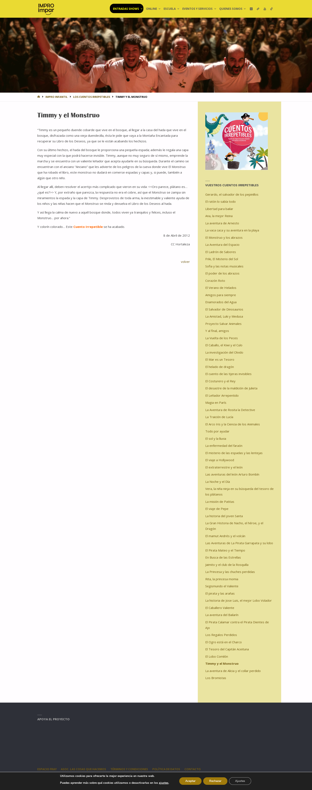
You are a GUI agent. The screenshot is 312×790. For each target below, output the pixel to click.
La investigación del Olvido (224, 352)
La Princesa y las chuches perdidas (230, 572)
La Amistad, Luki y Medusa (224, 316)
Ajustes (241, 781)
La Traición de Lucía (219, 417)
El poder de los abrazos (222, 273)
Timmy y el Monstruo (222, 663)
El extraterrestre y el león (224, 467)
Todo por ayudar (217, 431)
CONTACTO (195, 769)
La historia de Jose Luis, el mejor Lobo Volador (238, 600)
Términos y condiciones (131, 769)
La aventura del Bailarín (221, 615)
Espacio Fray (47, 769)
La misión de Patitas (219, 501)
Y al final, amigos (217, 331)
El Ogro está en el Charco (223, 642)
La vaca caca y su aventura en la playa (232, 230)
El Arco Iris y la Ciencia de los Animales (232, 424)
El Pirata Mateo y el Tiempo (225, 550)
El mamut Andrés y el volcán (225, 536)
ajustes (163, 783)
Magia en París (215, 402)
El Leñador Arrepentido (222, 395)
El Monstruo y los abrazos (224, 237)
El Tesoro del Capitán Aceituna (227, 649)
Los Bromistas (215, 678)
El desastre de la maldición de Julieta (231, 388)
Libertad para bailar (219, 209)
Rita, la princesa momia (221, 579)
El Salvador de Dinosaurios (224, 309)
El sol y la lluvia (215, 438)
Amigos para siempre (220, 295)
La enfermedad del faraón (223, 445)
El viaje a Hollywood (219, 460)
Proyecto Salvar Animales (223, 324)
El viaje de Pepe (216, 509)
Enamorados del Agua (221, 302)
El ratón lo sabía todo (220, 201)
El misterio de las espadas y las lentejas (234, 453)
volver (185, 262)
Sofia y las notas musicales (224, 266)
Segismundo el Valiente (221, 586)
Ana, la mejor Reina (219, 216)
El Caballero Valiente (219, 608)
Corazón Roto (215, 280)
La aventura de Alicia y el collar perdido (233, 671)
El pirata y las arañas (220, 593)
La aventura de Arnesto (222, 223)
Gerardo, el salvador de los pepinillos (231, 194)
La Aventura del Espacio (222, 244)
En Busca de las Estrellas (223, 557)
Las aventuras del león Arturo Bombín (232, 474)
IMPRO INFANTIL (56, 97)
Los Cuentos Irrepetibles (91, 97)
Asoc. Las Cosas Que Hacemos (84, 769)
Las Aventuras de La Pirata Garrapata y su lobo (239, 543)
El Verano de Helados (220, 288)
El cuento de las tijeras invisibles (228, 374)
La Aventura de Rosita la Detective (230, 410)
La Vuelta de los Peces (221, 338)
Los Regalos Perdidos (221, 635)
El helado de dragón (219, 367)
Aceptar (189, 781)
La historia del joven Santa (224, 516)
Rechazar (215, 781)
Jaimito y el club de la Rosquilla (226, 565)
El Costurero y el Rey (220, 381)
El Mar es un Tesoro (219, 359)
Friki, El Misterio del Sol (221, 259)
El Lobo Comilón (216, 656)
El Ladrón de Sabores (220, 252)
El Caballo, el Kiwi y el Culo (223, 345)
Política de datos (168, 769)
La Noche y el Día (217, 481)
